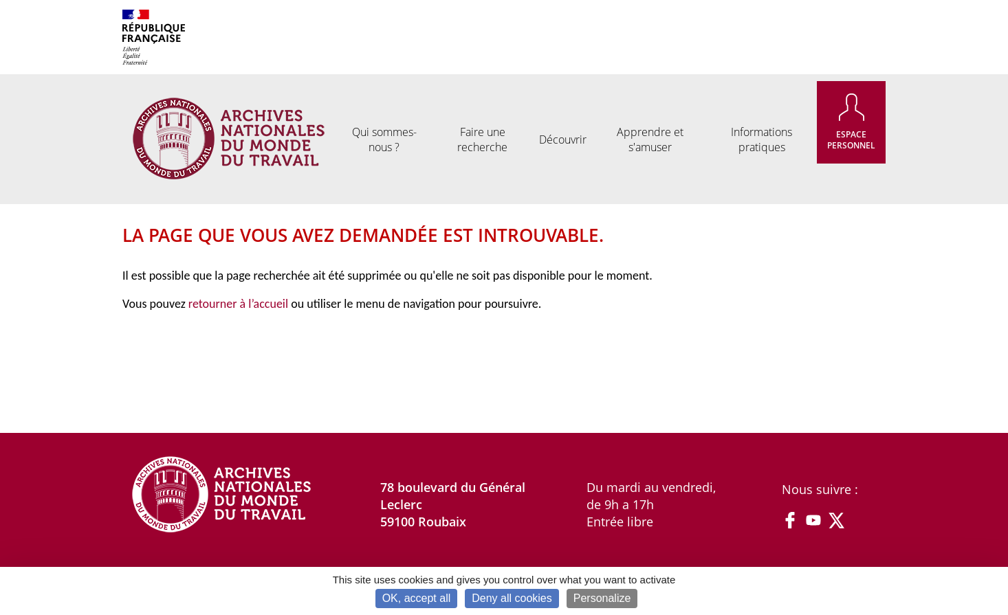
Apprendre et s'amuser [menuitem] (650, 139)
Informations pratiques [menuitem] (761, 139)
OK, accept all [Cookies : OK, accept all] (416, 598)
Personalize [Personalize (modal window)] (602, 598)
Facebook (790, 520)
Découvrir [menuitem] (563, 139)
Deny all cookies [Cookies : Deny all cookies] (512, 598)
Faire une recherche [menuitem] (482, 139)
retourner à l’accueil (238, 303)
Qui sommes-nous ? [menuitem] (384, 139)
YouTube (813, 520)
